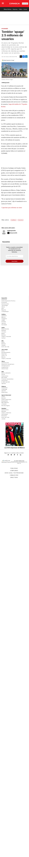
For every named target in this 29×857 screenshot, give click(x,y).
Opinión (4, 323)
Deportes (4, 354)
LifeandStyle (5, 311)
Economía (5, 28)
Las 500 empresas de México (14, 448)
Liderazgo (4, 389)
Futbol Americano (6, 399)
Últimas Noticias (7, 9)
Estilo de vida (5, 346)
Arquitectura (5, 367)
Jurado (3, 418)
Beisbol (4, 398)
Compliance (14, 470)
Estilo (3, 351)
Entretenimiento (6, 352)
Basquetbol (5, 401)
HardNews (13, 220)
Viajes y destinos (6, 412)
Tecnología (5, 305)
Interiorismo (5, 368)
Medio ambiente (6, 373)
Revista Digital (25, 3)
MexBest (4, 408)
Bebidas (4, 411)
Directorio (14, 477)
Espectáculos (5, 329)
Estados (4, 321)
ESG (3, 308)
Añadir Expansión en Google (9, 60)
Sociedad (4, 324)
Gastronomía (5, 409)
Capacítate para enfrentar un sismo (11, 207)
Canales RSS (14, 475)
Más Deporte (5, 402)
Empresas (15, 9)
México (4, 317)
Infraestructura (6, 365)
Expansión (4, 298)
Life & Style (5, 349)
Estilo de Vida (5, 417)
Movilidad (4, 377)
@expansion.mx (14, 455)
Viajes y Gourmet (6, 336)
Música (3, 357)
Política (20, 9)
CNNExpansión (11, 230)
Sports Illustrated (6, 395)
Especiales (5, 392)
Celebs (3, 345)
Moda (3, 333)
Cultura (3, 338)
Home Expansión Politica (8, 300)
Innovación (5, 380)
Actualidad (4, 387)
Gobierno (4, 315)
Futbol (3, 396)
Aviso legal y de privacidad (14, 473)
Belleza (4, 335)
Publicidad (14, 468)
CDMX (3, 320)
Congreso (4, 318)
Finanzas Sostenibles (7, 379)
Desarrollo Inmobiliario (8, 364)
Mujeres (4, 310)
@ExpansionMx (13, 233)
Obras (3, 307)
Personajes (5, 414)
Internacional (5, 303)
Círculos (4, 332)
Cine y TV (4, 355)
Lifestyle (4, 404)
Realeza (4, 330)
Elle (3, 340)
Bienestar (4, 415)
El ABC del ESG (6, 382)
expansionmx (12, 454)
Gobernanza (5, 376)
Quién (3, 327)
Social (3, 374)
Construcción (5, 362)
